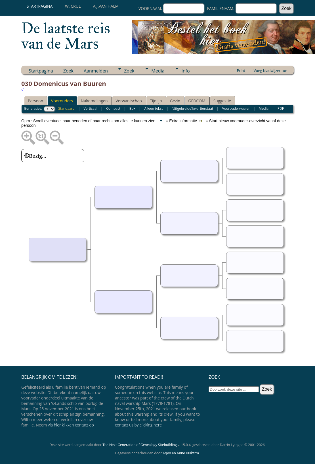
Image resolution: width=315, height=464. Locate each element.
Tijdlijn (156, 100)
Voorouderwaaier (236, 108)
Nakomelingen (94, 100)
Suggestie (222, 100)
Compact (113, 108)
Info (185, 71)
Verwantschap (129, 100)
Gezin (175, 100)
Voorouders (62, 100)
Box (132, 108)
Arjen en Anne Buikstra (181, 453)
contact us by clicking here (138, 425)
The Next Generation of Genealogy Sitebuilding (139, 444)
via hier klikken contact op (71, 425)
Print (241, 70)
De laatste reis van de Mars (65, 36)
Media (157, 71)
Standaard (66, 108)
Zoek (68, 71)
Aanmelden (96, 71)
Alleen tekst (153, 108)
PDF (281, 108)
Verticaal (90, 108)
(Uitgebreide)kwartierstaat (192, 108)
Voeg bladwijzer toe (270, 70)
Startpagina (39, 6)
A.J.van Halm (106, 6)
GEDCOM (196, 100)
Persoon (35, 100)
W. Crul (73, 6)
